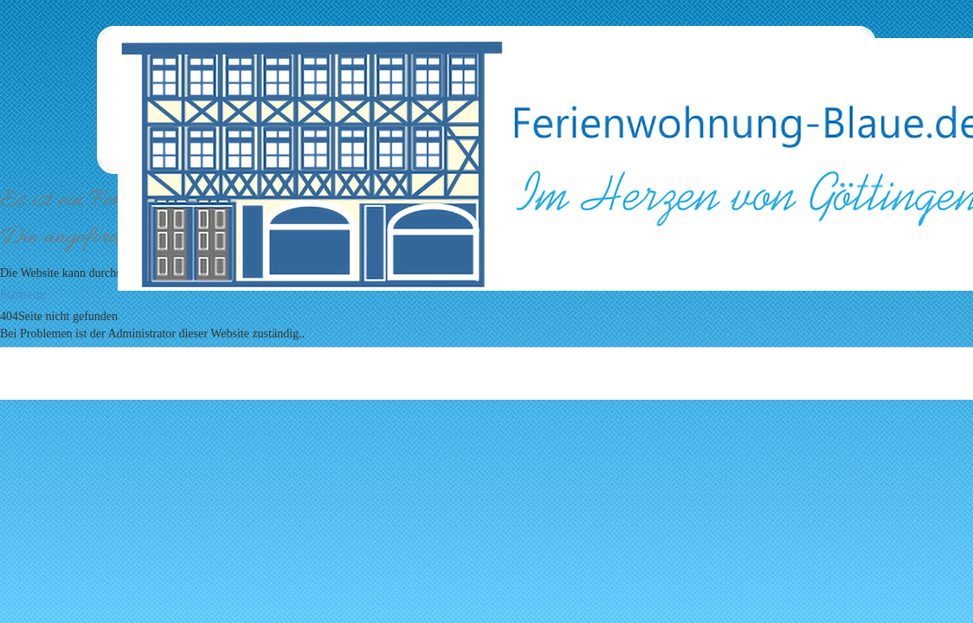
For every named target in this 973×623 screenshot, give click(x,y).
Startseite (22, 294)
